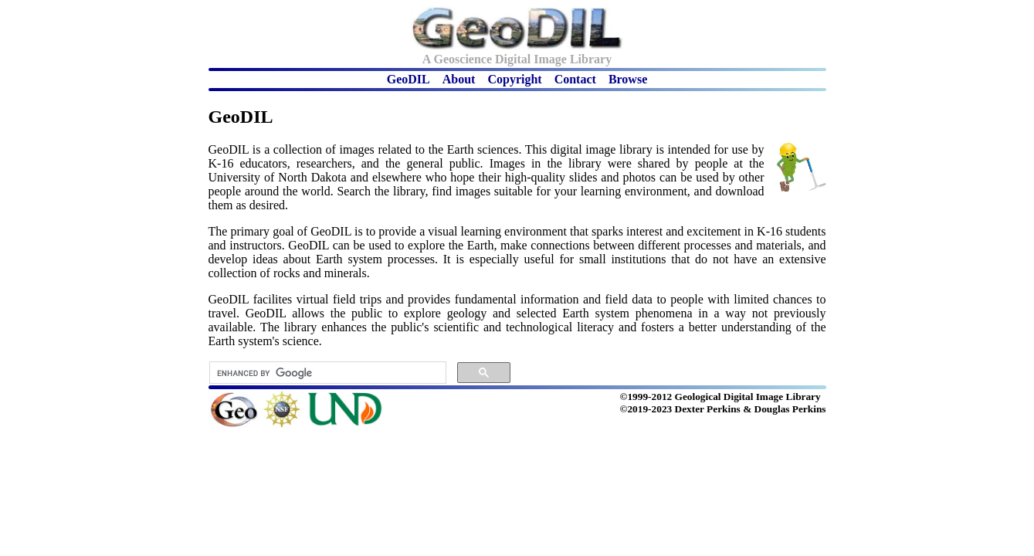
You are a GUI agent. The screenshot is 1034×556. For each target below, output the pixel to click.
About (459, 79)
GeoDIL (408, 79)
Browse (628, 79)
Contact (575, 79)
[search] (326, 373)
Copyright (514, 79)
